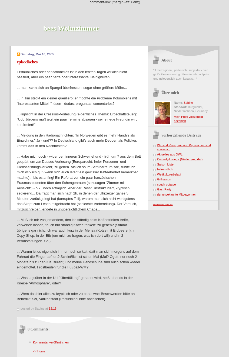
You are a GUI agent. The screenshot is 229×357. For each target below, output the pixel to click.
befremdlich (164, 169)
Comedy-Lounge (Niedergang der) (180, 159)
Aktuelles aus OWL (169, 154)
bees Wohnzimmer (71, 28)
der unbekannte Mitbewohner (176, 194)
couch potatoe (166, 184)
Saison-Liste (165, 164)
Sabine (188, 102)
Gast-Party (164, 189)
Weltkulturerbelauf (169, 174)
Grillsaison (164, 179)
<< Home (39, 351)
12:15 (53, 308)
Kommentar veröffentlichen (51, 342)
